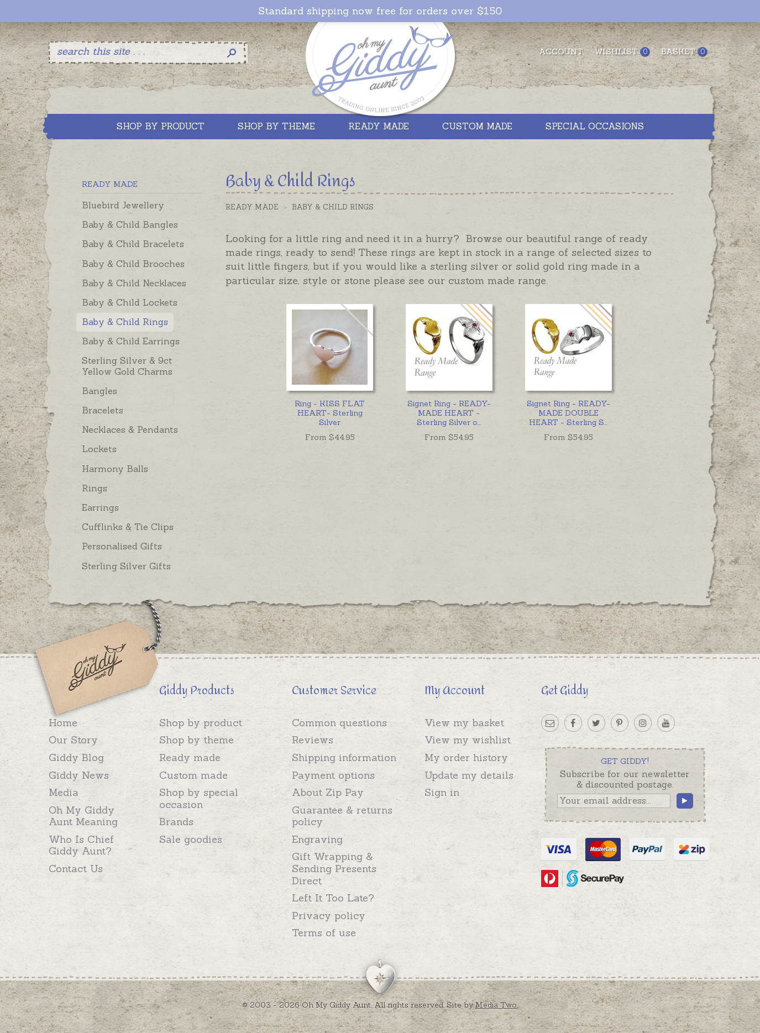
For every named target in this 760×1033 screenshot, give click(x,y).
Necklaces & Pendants (130, 429)
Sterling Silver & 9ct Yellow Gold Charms (127, 365)
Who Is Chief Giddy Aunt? (81, 845)
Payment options (333, 775)
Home (63, 722)
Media (63, 792)
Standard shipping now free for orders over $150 (380, 11)
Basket (684, 51)
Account (561, 51)
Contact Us (76, 868)
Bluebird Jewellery (123, 205)
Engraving (317, 839)
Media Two (496, 1005)
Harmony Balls (115, 468)
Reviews (312, 739)
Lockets (99, 448)
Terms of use (324, 932)
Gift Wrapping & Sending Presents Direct (334, 868)
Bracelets (102, 410)
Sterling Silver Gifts (126, 565)
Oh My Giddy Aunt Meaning (83, 816)
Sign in (441, 792)
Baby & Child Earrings (131, 341)
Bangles (99, 390)
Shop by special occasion (198, 798)
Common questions (339, 722)
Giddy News (79, 775)
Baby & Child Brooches (133, 263)
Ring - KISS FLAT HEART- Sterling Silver (330, 412)
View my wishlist (467, 739)
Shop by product (200, 722)
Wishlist (622, 51)
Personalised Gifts (122, 546)
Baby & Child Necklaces (134, 283)
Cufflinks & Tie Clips (128, 526)
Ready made (190, 757)
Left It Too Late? (333, 898)
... (449, 412)
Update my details (468, 775)
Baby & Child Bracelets (133, 243)
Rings (94, 488)
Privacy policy (328, 915)
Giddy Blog (76, 757)
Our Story (73, 739)
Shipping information (344, 757)
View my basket (464, 722)
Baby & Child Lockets (129, 302)
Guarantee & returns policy (342, 816)
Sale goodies (190, 839)
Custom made (193, 775)
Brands (176, 821)
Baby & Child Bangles (130, 224)
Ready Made (252, 207)
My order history (466, 757)
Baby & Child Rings (125, 321)
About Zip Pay (328, 792)
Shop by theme (196, 739)
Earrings (100, 507)
